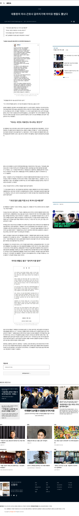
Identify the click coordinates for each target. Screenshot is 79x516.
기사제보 (70, 482)
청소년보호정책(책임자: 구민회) (45, 506)
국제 (47, 485)
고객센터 (24, 506)
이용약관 (28, 506)
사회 (36, 485)
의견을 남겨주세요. (9, 367)
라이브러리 (59, 487)
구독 (67, 50)
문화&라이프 (38, 487)
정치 (36, 482)
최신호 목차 (59, 485)
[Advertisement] (12, 150)
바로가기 (73, 211)
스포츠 (36, 489)
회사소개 (6, 506)
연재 (58, 482)
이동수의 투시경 (58, 50)
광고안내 (70, 487)
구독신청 (70, 485)
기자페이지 (59, 489)
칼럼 (36, 491)
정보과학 (48, 487)
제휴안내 (20, 506)
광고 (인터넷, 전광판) (13, 506)
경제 (47, 482)
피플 (47, 489)
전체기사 (48, 491)
